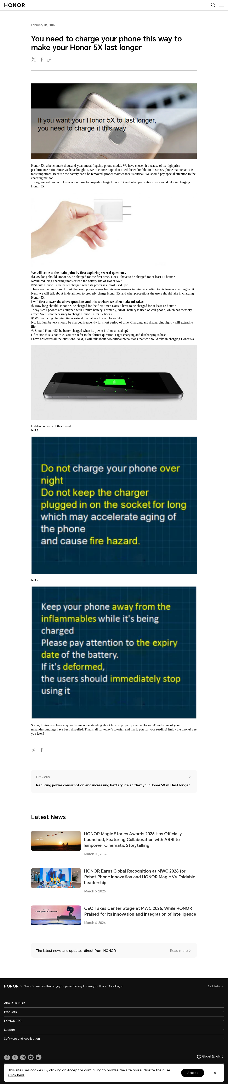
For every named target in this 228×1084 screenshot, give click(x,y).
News (27, 986)
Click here (16, 1075)
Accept (192, 1072)
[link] (7, 1057)
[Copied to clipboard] (50, 59)
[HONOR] (11, 986)
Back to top (215, 986)
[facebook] (42, 59)
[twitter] (34, 59)
